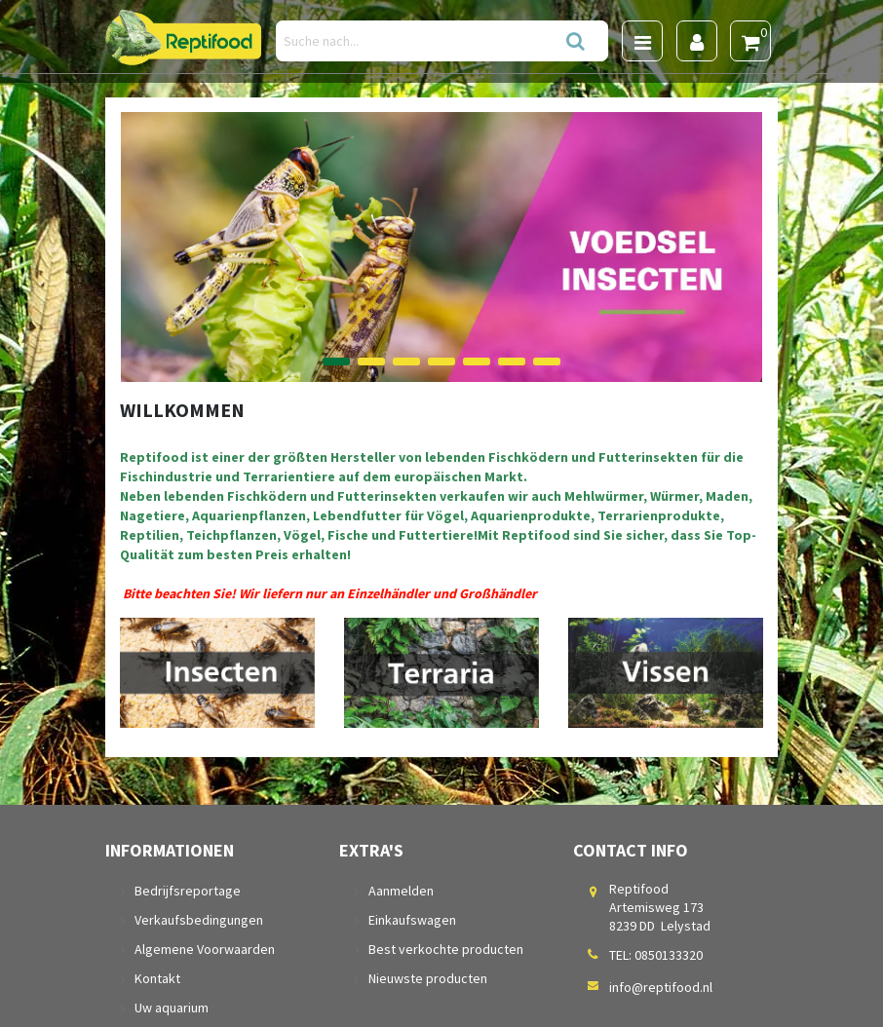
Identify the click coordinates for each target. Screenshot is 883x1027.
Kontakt (157, 978)
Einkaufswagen (412, 920)
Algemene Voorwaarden (204, 949)
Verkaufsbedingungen (198, 920)
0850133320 (668, 955)
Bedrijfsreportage (187, 890)
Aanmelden (401, 890)
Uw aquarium (171, 1007)
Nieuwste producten (427, 978)
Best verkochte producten (445, 949)
